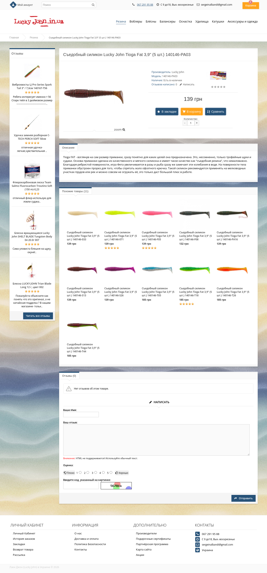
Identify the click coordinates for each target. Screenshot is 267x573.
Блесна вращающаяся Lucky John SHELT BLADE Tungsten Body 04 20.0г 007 (32, 236)
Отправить (243, 498)
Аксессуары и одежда (243, 21)
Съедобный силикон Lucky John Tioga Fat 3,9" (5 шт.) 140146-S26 (120, 292)
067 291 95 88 (145, 4)
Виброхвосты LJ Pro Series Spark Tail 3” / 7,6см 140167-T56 (32, 86)
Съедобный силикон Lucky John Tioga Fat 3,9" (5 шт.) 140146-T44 (83, 348)
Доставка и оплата (86, 539)
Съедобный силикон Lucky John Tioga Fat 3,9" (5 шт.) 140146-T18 (195, 292)
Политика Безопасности (90, 544)
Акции (140, 555)
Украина (207, 550)
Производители (146, 533)
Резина (121, 21)
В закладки (169, 111)
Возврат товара (23, 549)
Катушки (218, 21)
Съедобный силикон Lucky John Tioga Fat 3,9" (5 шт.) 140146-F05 (158, 236)
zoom (119, 129)
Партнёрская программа (152, 544)
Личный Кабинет (24, 533)
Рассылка (19, 555)
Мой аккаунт (25, 5)
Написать (187, 84)
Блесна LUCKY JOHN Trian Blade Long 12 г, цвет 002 (32, 285)
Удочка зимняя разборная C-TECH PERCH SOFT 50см (32, 137)
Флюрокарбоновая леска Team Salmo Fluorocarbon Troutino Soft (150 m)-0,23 (32, 186)
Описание (68, 147)
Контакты (80, 549)
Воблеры (135, 21)
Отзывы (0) (69, 375)
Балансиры (167, 21)
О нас (78, 533)
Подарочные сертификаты (153, 539)
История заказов (24, 539)
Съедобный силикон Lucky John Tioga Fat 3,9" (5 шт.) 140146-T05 (158, 292)
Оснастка (185, 21)
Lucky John (178, 72)
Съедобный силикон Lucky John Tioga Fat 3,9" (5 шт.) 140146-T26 (233, 292)
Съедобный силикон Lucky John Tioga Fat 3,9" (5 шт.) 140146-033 (83, 236)
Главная (14, 37)
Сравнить (217, 111)
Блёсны (151, 21)
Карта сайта (144, 549)
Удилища (201, 21)
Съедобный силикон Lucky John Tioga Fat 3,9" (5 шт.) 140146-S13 (83, 292)
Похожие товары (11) (75, 191)
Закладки (19, 544)
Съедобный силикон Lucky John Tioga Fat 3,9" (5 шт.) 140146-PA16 (233, 236)
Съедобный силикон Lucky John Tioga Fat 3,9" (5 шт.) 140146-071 (120, 236)
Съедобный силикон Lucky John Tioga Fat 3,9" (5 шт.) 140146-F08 (195, 236)
